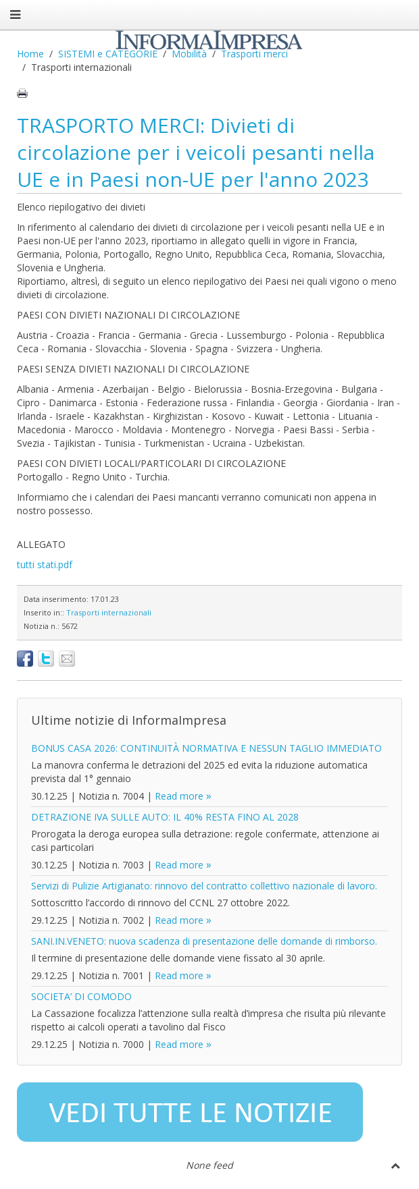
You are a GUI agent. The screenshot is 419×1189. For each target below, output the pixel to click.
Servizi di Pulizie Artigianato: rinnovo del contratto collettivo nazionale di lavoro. (204, 885)
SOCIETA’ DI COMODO (81, 996)
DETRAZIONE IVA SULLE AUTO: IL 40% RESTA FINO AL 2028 (165, 816)
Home (30, 53)
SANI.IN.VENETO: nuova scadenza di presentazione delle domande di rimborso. (204, 941)
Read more (179, 796)
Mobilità (189, 53)
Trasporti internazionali (108, 612)
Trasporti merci (254, 53)
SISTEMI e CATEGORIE (107, 53)
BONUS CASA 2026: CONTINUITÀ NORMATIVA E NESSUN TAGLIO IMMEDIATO (206, 748)
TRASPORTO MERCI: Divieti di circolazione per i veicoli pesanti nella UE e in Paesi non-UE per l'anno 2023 (195, 152)
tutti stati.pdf (44, 564)
